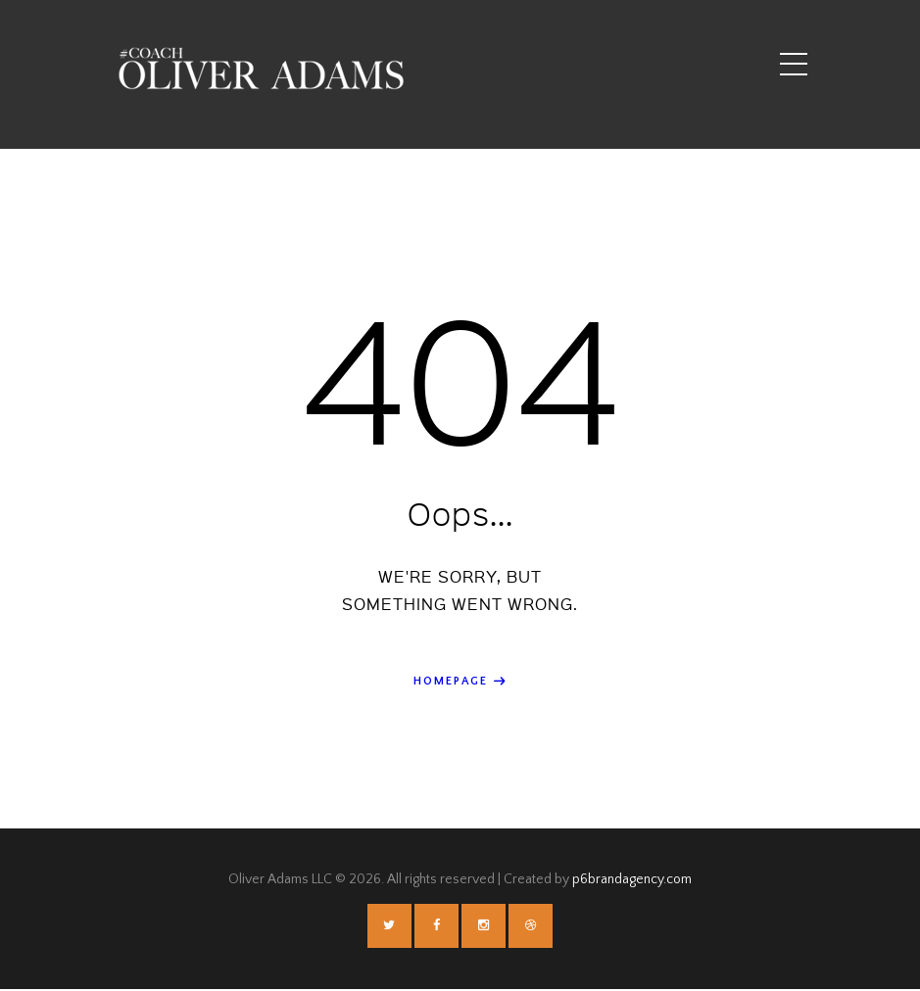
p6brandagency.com (632, 880)
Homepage (451, 681)
